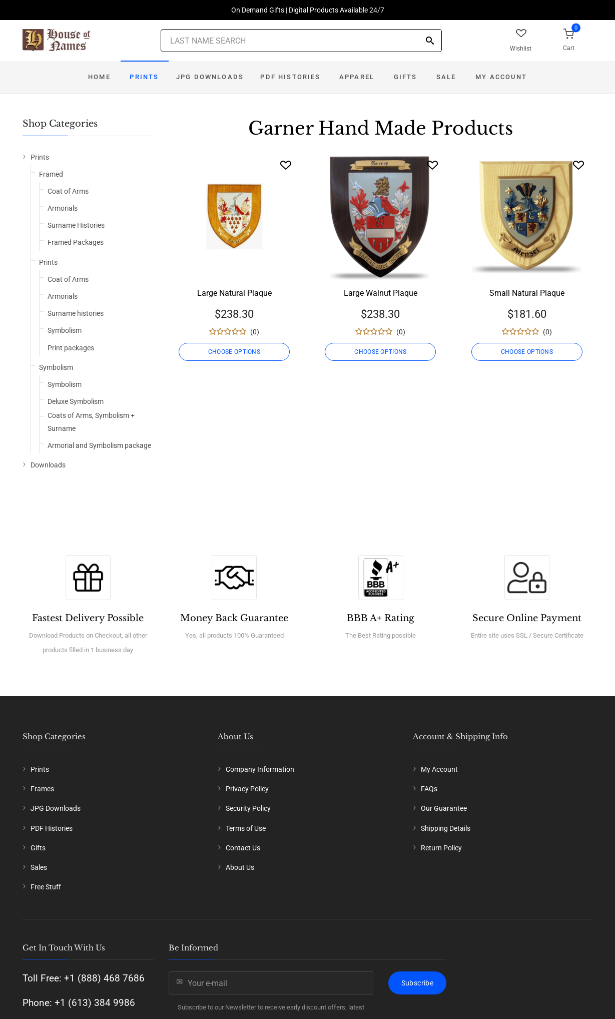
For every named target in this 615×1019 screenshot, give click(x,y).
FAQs (429, 789)
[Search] (430, 41)
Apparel (356, 77)
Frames (42, 789)
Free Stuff (46, 887)
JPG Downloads (210, 77)
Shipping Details (445, 828)
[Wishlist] (285, 165)
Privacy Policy (247, 789)
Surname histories (76, 313)
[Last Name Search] (301, 40)
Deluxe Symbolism (76, 401)
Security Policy (248, 808)
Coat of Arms (68, 191)
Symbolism (65, 330)
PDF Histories (290, 77)
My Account (501, 77)
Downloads (48, 465)
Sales (39, 867)
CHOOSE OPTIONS (234, 351)
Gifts (405, 77)
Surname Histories (76, 225)
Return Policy (441, 848)
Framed (51, 174)
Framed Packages (76, 242)
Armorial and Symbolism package (99, 445)
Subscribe (417, 983)
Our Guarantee (444, 808)
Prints (144, 77)
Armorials (63, 208)
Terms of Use (246, 828)
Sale (446, 77)
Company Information (260, 769)
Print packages (71, 348)
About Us (240, 867)
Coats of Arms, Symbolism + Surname (91, 421)
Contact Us (243, 848)
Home (99, 77)
